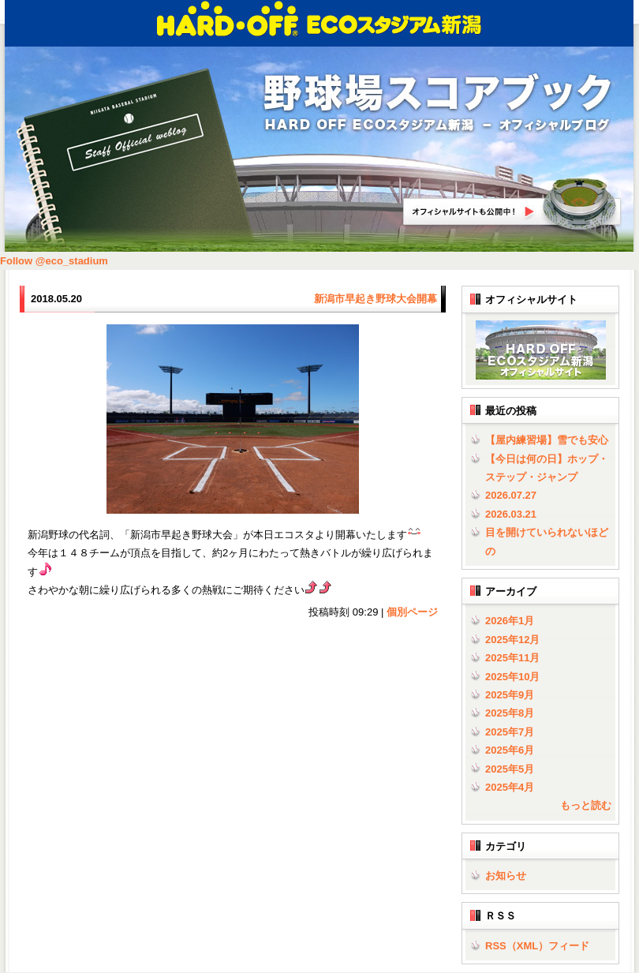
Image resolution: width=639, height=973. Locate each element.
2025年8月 (509, 713)
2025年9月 (509, 695)
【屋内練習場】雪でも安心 (546, 440)
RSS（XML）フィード (537, 946)
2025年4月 (509, 787)
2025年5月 (509, 769)
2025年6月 (509, 750)
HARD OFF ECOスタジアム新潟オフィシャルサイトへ (512, 204)
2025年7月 (509, 732)
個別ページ (412, 612)
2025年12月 (512, 640)
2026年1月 (509, 621)
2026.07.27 (510, 495)
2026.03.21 (510, 514)
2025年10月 (512, 677)
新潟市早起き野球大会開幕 (375, 299)
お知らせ (505, 875)
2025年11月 (512, 658)
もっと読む (585, 805)
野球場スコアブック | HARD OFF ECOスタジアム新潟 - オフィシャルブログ (437, 103)
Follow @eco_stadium (54, 261)
